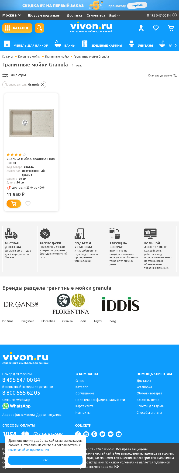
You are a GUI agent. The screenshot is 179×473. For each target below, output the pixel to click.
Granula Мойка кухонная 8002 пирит (31, 161)
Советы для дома (150, 406)
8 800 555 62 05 (23, 393)
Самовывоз (96, 15)
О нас (80, 381)
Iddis (86, 321)
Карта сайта (84, 406)
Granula (70, 321)
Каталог (8, 56)
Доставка (74, 15)
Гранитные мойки (57, 56)
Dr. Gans (8, 321)
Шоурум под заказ (44, 15)
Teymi (101, 321)
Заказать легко (148, 400)
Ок (45, 460)
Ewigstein (28, 321)
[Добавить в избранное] (28, 203)
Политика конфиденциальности (100, 400)
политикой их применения (28, 450)
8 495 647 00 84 (23, 380)
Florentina (50, 321)
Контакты (83, 412)
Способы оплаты (149, 412)
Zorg (117, 321)
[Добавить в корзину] (14, 204)
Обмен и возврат (150, 393)
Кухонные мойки (29, 56)
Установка (144, 387)
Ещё (114, 15)
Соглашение (85, 393)
